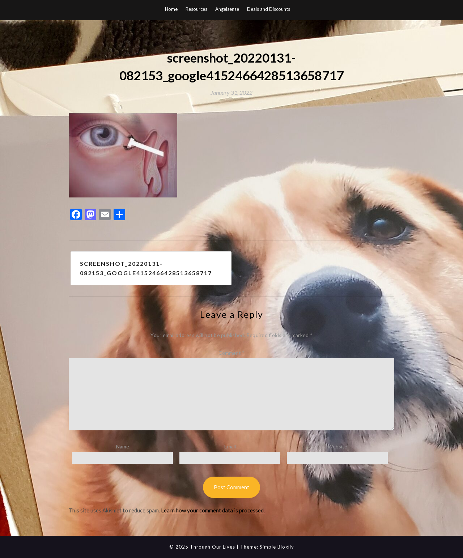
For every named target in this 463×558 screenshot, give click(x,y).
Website (337, 446)
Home (171, 9)
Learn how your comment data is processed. (213, 510)
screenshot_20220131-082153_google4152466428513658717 (146, 268)
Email (230, 446)
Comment (231, 353)
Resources (196, 9)
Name (122, 446)
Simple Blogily (277, 547)
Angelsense (227, 9)
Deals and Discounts (268, 9)
